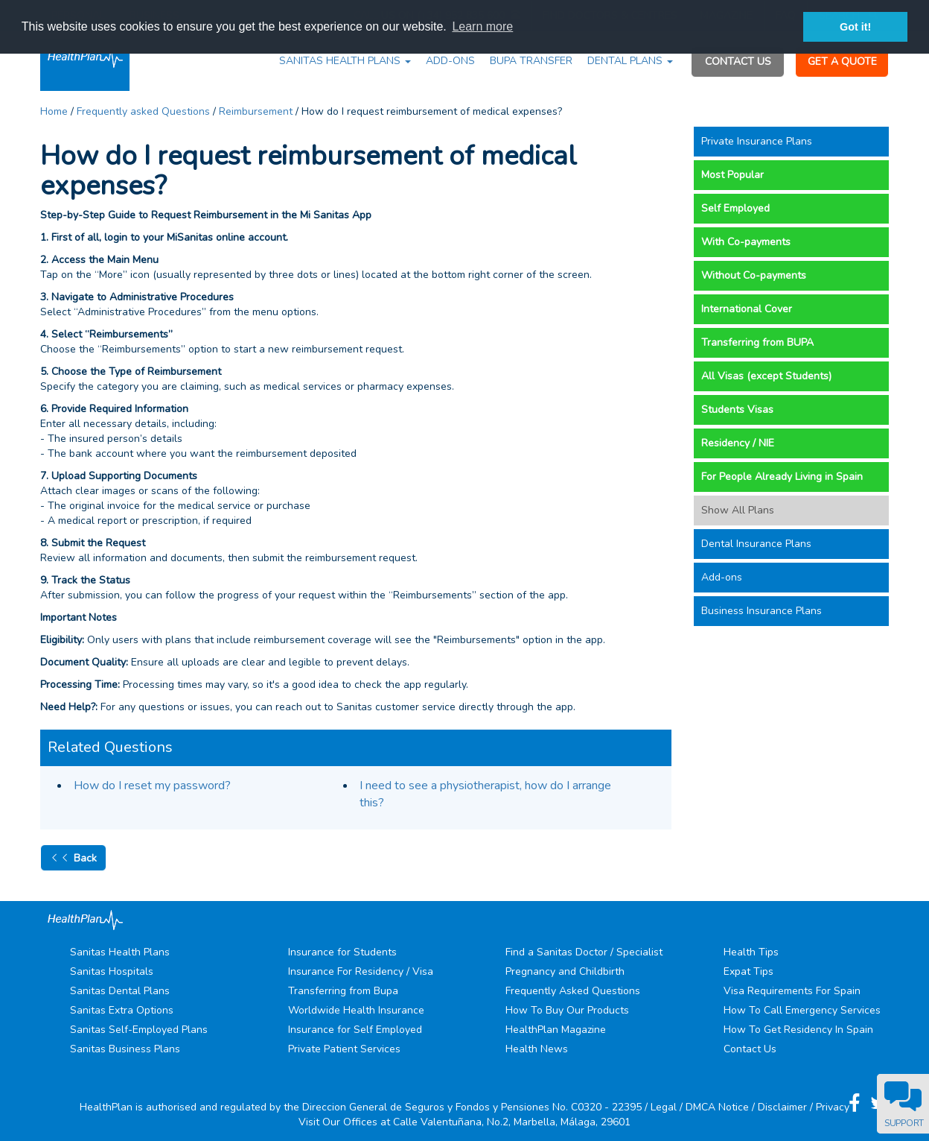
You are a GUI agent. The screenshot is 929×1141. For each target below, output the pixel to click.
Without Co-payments (753, 275)
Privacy (832, 1107)
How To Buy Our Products (567, 1010)
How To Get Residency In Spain (798, 1030)
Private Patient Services (344, 1049)
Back (73, 858)
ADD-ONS (450, 61)
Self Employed (735, 208)
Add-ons (721, 577)
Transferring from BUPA (757, 342)
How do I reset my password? (152, 785)
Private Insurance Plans (756, 141)
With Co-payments (746, 242)
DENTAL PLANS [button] (630, 61)
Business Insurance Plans (761, 611)
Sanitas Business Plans (125, 1049)
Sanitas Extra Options (121, 1010)
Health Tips (751, 952)
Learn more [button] (482, 26)
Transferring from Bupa (343, 991)
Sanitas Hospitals (111, 971)
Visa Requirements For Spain (792, 991)
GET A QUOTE (842, 61)
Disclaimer (782, 1107)
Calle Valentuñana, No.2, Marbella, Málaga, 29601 (511, 1122)
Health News (536, 1049)
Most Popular (732, 175)
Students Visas (737, 409)
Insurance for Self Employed (355, 1030)
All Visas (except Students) (766, 376)
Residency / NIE (737, 443)
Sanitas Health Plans (120, 952)
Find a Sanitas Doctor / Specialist (584, 952)
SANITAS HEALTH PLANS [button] (345, 61)
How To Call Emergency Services (802, 1010)
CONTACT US (738, 61)
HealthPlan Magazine (555, 1030)
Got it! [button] (855, 27)
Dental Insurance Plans (756, 544)
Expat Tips (748, 971)
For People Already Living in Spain (782, 477)
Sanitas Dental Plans (120, 991)
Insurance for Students (342, 952)
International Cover (746, 309)
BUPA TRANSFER (531, 61)
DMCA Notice (717, 1107)
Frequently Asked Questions (572, 991)
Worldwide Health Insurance (356, 1010)
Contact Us (750, 1049)
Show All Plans (737, 510)
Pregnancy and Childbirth (565, 971)
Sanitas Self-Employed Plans (139, 1030)
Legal (664, 1107)
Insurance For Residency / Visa (360, 971)
